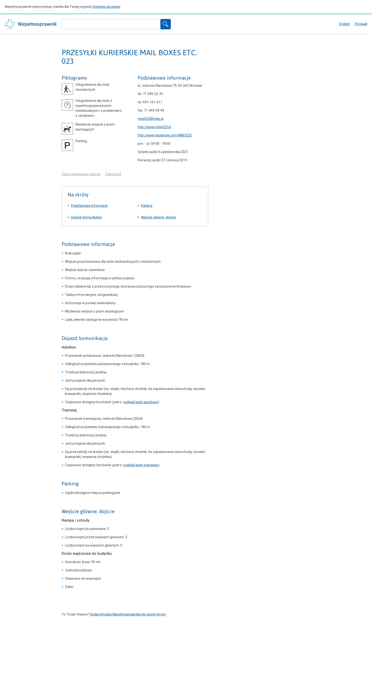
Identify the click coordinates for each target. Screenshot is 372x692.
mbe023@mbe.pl (150, 119)
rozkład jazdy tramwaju (140, 465)
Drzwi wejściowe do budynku (87, 553)
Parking (146, 206)
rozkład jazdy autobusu (140, 402)
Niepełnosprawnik (30, 24)
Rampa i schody (75, 520)
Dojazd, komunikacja (86, 217)
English (344, 24)
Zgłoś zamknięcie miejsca (81, 174)
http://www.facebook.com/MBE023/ (165, 135)
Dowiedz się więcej (106, 7)
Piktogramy (74, 78)
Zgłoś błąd (113, 174)
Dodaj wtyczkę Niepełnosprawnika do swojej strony (128, 614)
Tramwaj (69, 410)
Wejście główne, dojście (158, 217)
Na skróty (78, 194)
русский (361, 24)
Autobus (69, 347)
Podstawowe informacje (164, 78)
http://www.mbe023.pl (154, 127)
